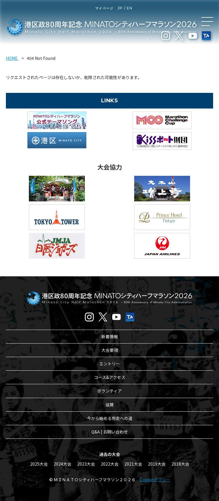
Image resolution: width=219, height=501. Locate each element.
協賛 (110, 405)
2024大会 (62, 464)
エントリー (109, 364)
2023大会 (86, 464)
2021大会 (133, 464)
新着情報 (109, 336)
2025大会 (39, 464)
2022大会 (109, 464)
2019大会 (157, 464)
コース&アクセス (109, 377)
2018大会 (180, 464)
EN (129, 8)
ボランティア (109, 391)
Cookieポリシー (155, 479)
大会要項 (109, 350)
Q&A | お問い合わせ (109, 432)
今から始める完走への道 (109, 418)
